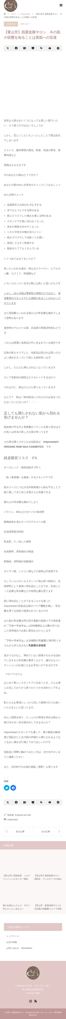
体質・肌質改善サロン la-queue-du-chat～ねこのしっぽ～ (29, 1012)
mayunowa (11, 24)
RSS (35, 1001)
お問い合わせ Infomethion (19, 948)
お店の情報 (11, 942)
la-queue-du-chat (23, 815)
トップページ (12, 936)
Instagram (30, 1001)
